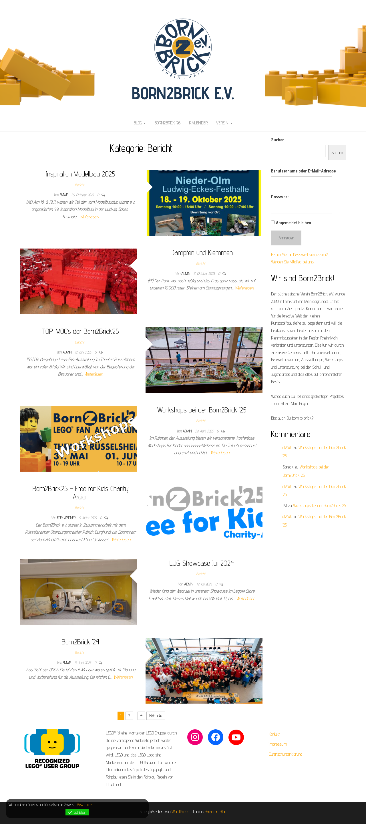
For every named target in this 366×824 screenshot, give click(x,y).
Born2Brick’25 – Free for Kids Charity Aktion (81, 492)
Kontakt (274, 734)
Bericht (79, 184)
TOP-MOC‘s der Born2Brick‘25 (80, 331)
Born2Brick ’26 (167, 123)
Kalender (198, 123)
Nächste (155, 715)
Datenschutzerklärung (286, 754)
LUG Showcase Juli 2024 (202, 563)
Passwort (280, 196)
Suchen (278, 139)
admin (186, 273)
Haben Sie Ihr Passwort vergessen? (299, 254)
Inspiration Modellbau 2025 (80, 173)
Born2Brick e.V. (183, 93)
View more (84, 804)
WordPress (180, 811)
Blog (140, 123)
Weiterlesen (89, 216)
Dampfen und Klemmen (202, 252)
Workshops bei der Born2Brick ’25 (201, 409)
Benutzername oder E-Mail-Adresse (303, 171)
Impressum (278, 744)
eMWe (64, 194)
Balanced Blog (215, 811)
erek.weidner (67, 517)
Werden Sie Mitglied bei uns (292, 262)
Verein (224, 123)
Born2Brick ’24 (81, 641)
